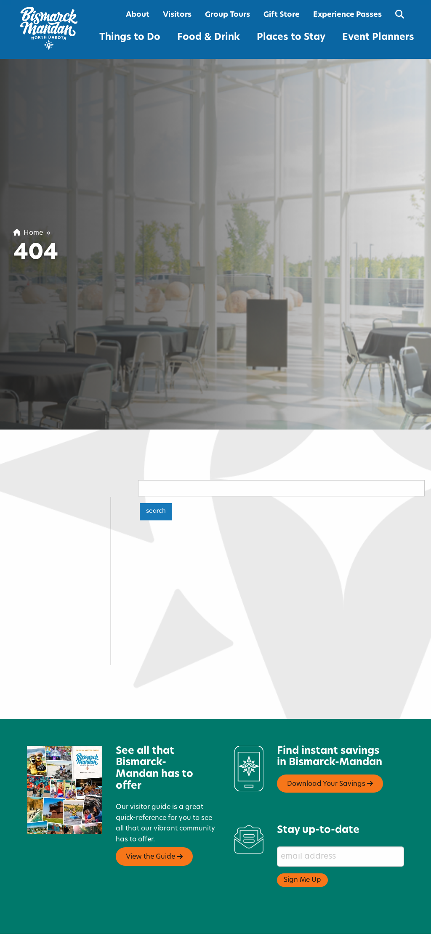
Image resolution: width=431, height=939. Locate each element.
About (137, 15)
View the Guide (154, 833)
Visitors (177, 15)
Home (28, 233)
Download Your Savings (330, 760)
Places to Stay (291, 37)
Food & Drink (208, 37)
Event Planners (378, 37)
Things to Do (129, 37)
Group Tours (227, 15)
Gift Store (281, 15)
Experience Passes (347, 15)
